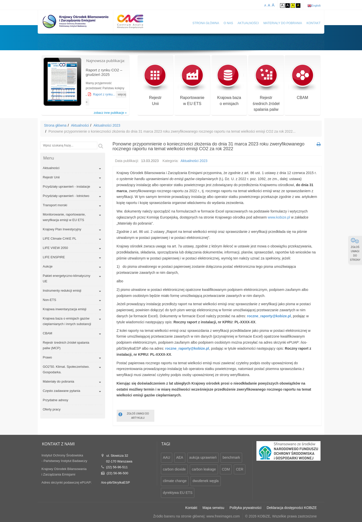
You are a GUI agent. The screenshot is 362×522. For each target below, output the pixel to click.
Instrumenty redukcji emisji (62, 290)
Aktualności (248, 23)
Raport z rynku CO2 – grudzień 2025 (104, 72)
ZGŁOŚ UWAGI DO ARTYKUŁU (133, 415)
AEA (179, 457)
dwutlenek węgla (206, 481)
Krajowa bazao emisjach (229, 85)
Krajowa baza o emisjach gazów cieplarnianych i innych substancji (67, 321)
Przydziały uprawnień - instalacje (66, 186)
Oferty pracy (52, 409)
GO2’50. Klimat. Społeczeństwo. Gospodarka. (66, 369)
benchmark (231, 457)
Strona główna (206, 23)
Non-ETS (49, 300)
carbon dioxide (174, 469)
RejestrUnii (155, 85)
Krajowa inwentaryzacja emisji (64, 309)
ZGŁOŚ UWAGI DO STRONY (355, 249)
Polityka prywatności (245, 508)
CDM (226, 469)
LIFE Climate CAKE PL (59, 238)
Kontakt (313, 23)
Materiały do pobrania (282, 23)
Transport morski (55, 205)
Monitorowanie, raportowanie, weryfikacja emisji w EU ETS (64, 217)
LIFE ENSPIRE (54, 257)
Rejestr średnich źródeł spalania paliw (266, 88)
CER (239, 469)
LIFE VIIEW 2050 (55, 248)
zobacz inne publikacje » (110, 113)
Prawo (47, 357)
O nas (228, 23)
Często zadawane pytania (61, 391)
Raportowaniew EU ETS (192, 85)
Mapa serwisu (213, 508)
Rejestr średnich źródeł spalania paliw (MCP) (66, 345)
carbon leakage (204, 469)
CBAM (302, 82)
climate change (175, 481)
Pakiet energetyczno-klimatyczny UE (66, 278)
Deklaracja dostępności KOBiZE (292, 508)
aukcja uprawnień (203, 457)
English (316, 5)
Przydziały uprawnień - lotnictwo (66, 196)
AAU (166, 457)
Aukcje (48, 266)
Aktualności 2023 (107, 125)
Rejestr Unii (51, 177)
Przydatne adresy (55, 400)
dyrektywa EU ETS (177, 493)
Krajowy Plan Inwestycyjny (62, 229)
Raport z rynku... (104, 94)
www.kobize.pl (279, 217)
